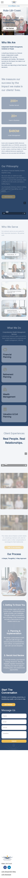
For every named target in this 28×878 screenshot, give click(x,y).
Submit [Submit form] (14, 741)
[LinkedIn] (9, 867)
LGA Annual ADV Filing (8, 871)
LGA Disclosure (6, 874)
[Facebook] (5, 867)
